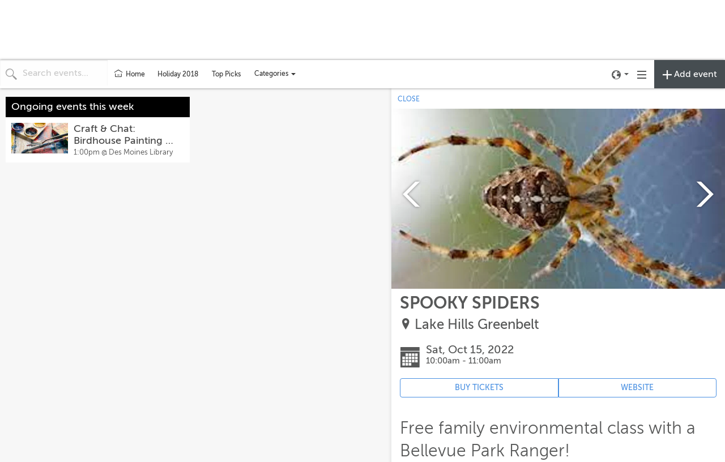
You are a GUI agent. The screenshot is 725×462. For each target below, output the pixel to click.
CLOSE (409, 99)
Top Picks (226, 74)
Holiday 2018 (177, 74)
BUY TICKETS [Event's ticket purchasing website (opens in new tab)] (479, 387)
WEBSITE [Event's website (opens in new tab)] (637, 387)
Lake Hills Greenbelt (477, 324)
